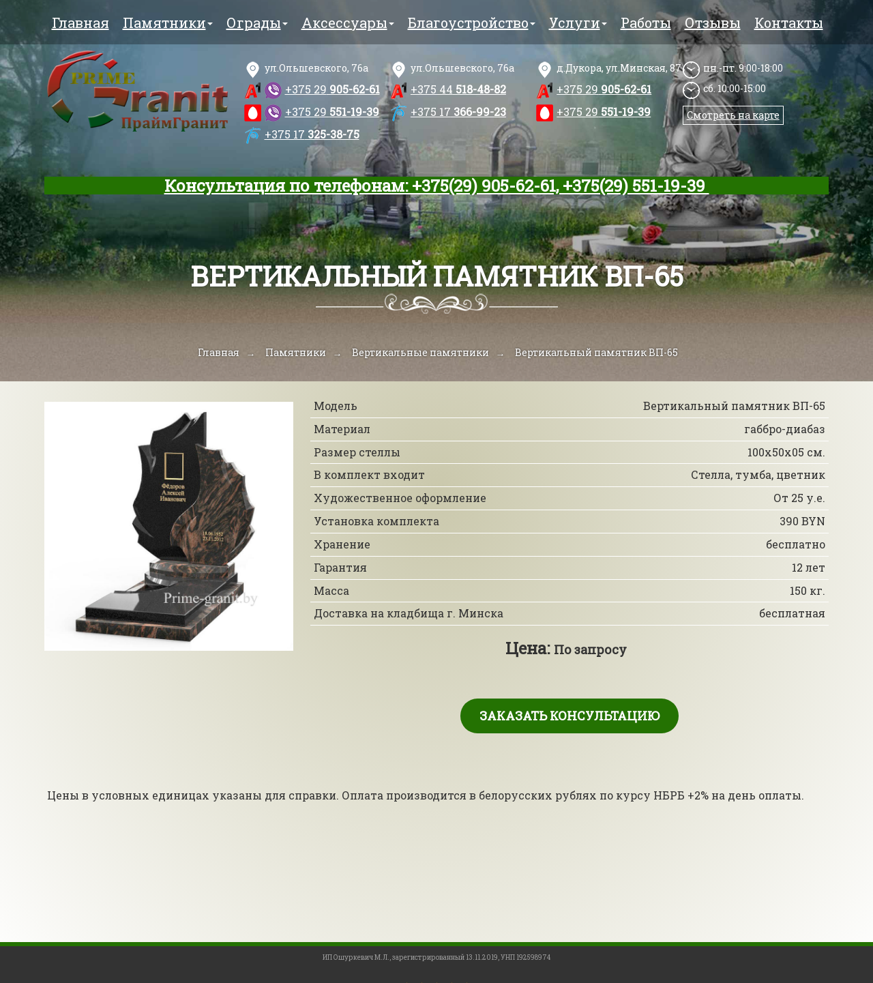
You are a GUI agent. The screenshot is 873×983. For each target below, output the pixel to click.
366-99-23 (458, 111)
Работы (646, 22)
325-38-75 (312, 134)
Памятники (168, 22)
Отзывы (713, 22)
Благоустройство (471, 22)
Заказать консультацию (569, 715)
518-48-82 (458, 89)
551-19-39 (332, 111)
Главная (80, 22)
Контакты (788, 22)
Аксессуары (347, 22)
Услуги (578, 22)
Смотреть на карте (733, 114)
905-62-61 (332, 89)
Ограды (257, 22)
